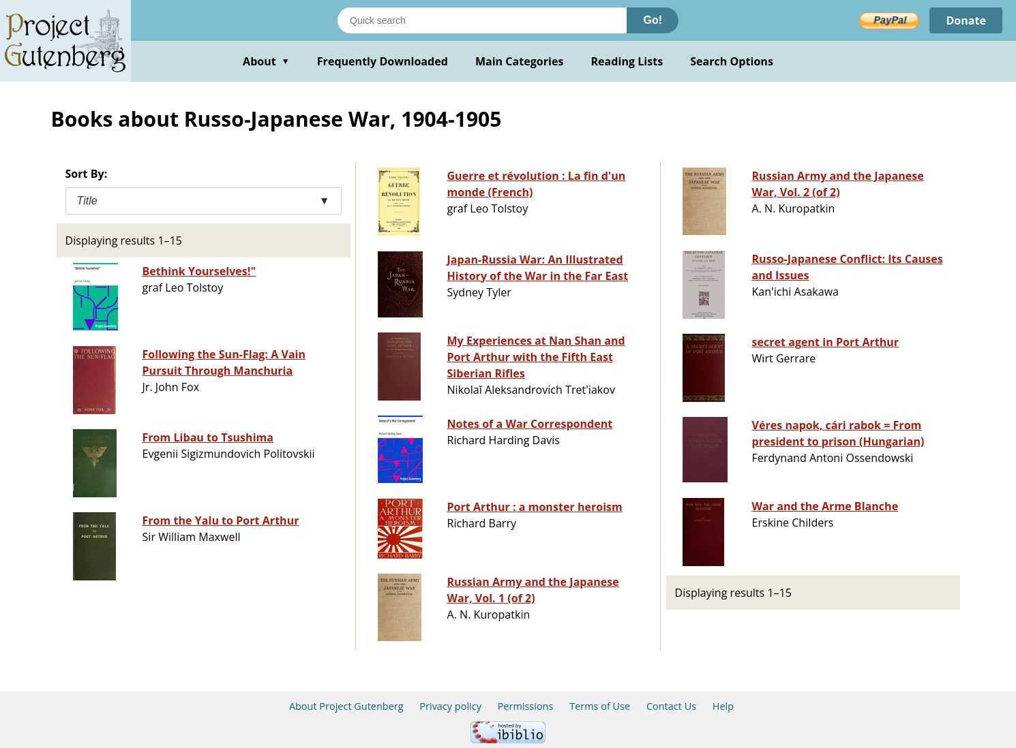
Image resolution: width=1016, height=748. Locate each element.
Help (723, 706)
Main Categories (519, 61)
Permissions (526, 706)
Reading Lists (627, 61)
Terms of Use (599, 706)
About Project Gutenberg (346, 706)
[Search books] (482, 20)
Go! (652, 20)
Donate (966, 20)
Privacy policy (450, 706)
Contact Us (671, 706)
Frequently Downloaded (382, 61)
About (266, 61)
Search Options (731, 61)
